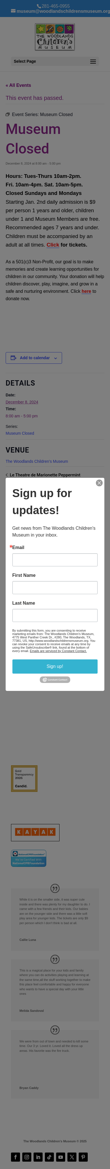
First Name (24, 575)
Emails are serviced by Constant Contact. (58, 651)
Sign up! (55, 666)
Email (18, 547)
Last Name (23, 603)
